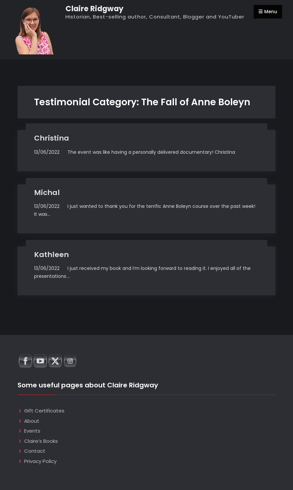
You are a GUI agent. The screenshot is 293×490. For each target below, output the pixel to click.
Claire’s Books (41, 441)
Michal (47, 192)
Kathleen (51, 254)
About (31, 420)
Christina (51, 138)
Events (32, 430)
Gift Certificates (44, 410)
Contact (34, 450)
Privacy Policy (40, 461)
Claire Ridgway (94, 8)
